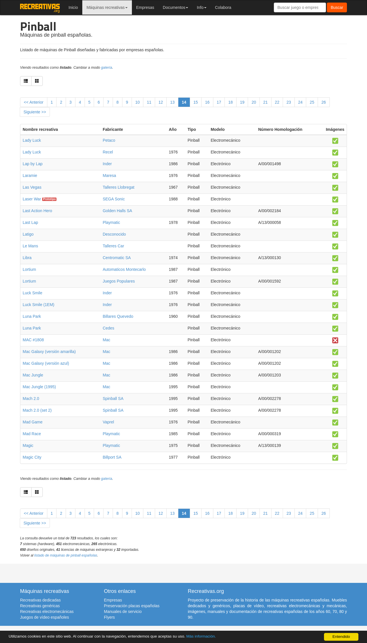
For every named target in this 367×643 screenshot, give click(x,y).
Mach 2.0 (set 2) (37, 410)
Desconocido (114, 234)
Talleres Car (113, 246)
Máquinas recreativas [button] (107, 7)
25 (312, 102)
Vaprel (108, 422)
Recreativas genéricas (40, 605)
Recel (108, 152)
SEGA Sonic (114, 199)
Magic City (32, 457)
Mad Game (32, 422)
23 (288, 102)
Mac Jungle (33, 375)
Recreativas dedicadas (40, 600)
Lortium (29, 269)
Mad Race (32, 433)
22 (277, 102)
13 (172, 102)
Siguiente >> (35, 112)
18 (230, 102)
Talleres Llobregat (118, 187)
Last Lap (30, 222)
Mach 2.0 (31, 398)
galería (106, 68)
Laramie (30, 175)
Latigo (28, 234)
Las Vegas (32, 187)
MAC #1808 (33, 340)
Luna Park (32, 316)
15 (196, 102)
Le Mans (30, 246)
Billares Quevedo (118, 316)
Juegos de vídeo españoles (44, 617)
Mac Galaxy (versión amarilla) (49, 351)
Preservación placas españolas (132, 605)
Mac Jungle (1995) (39, 386)
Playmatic (111, 222)
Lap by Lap (32, 163)
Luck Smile (32, 293)
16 (207, 102)
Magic (28, 445)
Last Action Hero (37, 210)
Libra (27, 257)
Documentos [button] (175, 7)
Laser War (32, 199)
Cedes (108, 328)
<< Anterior (34, 102)
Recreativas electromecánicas (47, 611)
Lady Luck (32, 140)
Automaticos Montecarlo (124, 269)
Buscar (337, 7)
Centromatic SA (117, 257)
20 (253, 102)
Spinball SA (113, 398)
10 (137, 102)
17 (219, 102)
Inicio (73, 7)
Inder (107, 163)
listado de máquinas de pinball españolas (65, 555)
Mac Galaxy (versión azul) (46, 363)
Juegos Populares (119, 281)
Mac (106, 340)
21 (265, 102)
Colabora (223, 7)
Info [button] (201, 7)
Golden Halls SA (117, 210)
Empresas (145, 7)
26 (323, 102)
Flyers (109, 617)
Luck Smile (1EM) (38, 304)
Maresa (109, 175)
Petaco (109, 140)
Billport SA (112, 457)
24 (300, 102)
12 (161, 102)
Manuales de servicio (123, 611)
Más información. (201, 636)
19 (242, 102)
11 (149, 102)
